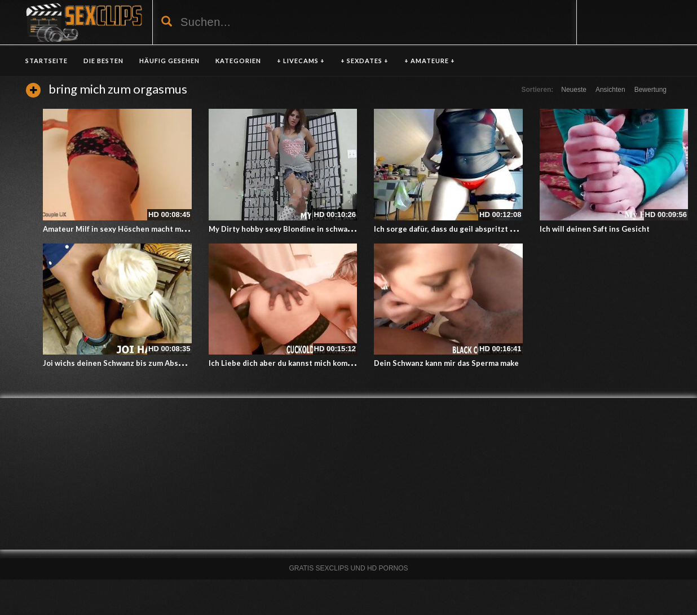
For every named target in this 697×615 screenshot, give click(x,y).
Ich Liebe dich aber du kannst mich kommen (286, 363)
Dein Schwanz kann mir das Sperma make (446, 363)
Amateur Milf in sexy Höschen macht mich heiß (126, 228)
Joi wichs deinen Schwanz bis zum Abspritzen (124, 363)
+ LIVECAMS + (301, 60)
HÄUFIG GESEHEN (169, 60)
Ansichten (610, 90)
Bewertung (650, 90)
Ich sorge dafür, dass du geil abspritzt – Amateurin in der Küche (487, 228)
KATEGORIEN (238, 60)
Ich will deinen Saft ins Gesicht (595, 228)
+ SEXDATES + (365, 60)
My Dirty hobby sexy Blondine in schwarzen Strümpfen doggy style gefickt (341, 228)
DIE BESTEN (103, 60)
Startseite (46, 60)
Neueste (573, 90)
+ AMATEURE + (429, 60)
